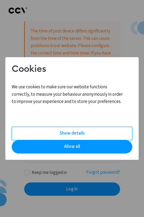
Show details (72, 133)
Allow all (72, 146)
